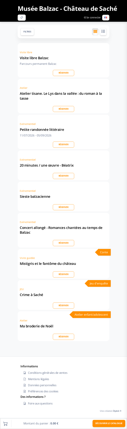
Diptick (115, 410)
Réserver (64, 72)
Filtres (27, 31)
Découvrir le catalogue (108, 423)
